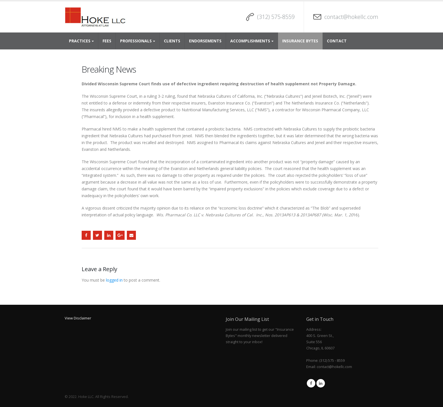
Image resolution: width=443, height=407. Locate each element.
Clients (172, 40)
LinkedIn (108, 235)
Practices (79, 40)
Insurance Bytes (300, 40)
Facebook (86, 235)
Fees (107, 40)
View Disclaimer (78, 318)
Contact (337, 40)
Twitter (97, 235)
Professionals (136, 40)
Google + (120, 235)
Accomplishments (250, 40)
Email (131, 235)
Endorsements (205, 40)
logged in (114, 280)
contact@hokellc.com (351, 17)
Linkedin (320, 383)
